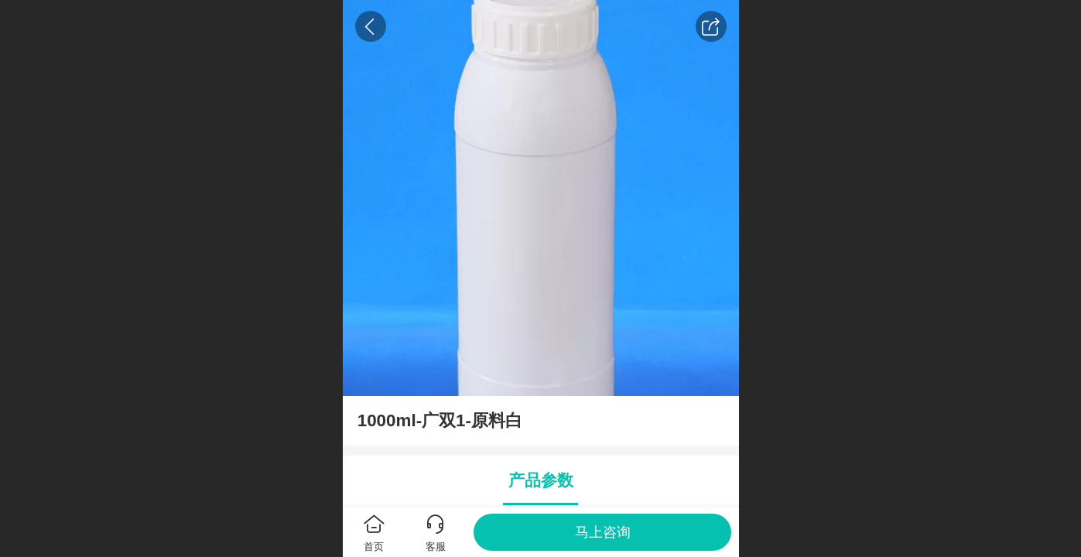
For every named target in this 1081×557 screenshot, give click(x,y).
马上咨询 (603, 532)
